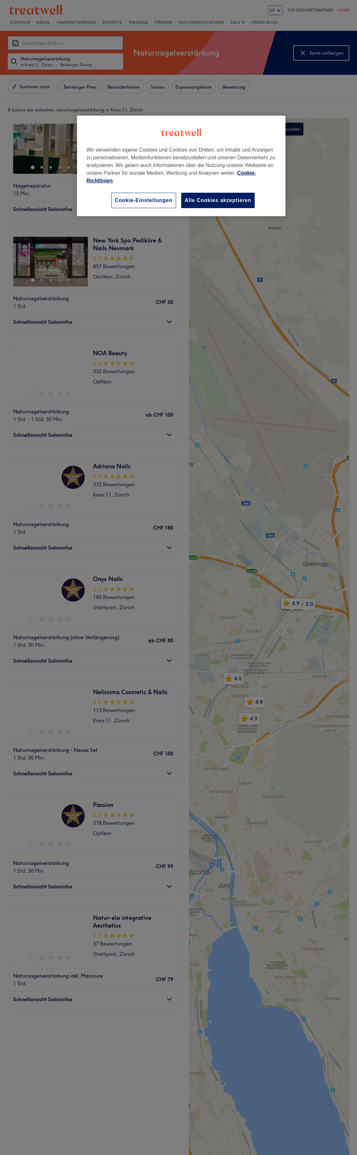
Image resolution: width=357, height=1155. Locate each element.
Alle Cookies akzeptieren (218, 200)
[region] (181, 166)
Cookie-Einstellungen (144, 200)
